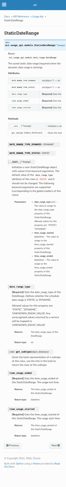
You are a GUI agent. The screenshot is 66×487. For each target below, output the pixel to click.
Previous (12, 445)
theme (36, 463)
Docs (7, 16)
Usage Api (38, 16)
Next (55, 445)
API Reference (21, 16)
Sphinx (20, 463)
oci (35, 5)
